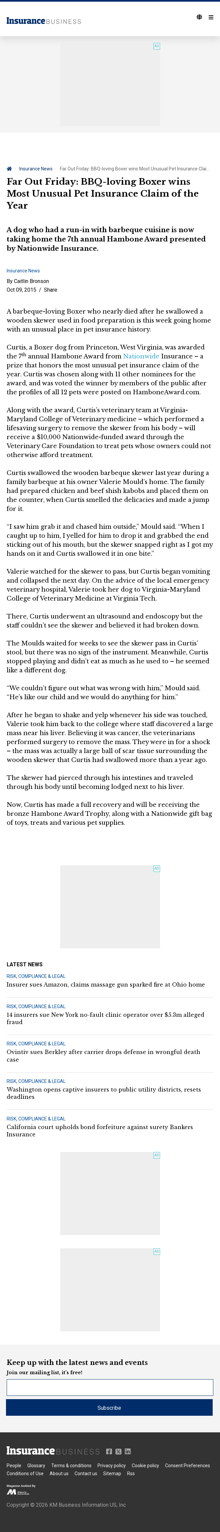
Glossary (36, 1465)
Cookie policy (145, 1465)
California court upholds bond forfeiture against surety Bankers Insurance (100, 1131)
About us (59, 1473)
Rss (131, 1473)
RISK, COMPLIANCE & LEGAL (36, 976)
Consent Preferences (187, 1465)
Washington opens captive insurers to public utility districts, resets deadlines (104, 1093)
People (14, 1465)
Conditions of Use (25, 1473)
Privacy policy (112, 1465)
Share (50, 290)
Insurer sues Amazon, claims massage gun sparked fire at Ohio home (106, 984)
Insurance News (36, 168)
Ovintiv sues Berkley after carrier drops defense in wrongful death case (103, 1056)
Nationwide (141, 356)
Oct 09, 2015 (21, 290)
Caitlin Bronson (31, 281)
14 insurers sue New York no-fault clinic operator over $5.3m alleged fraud (105, 1018)
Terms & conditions (71, 1465)
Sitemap (112, 1473)
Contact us (86, 1473)
